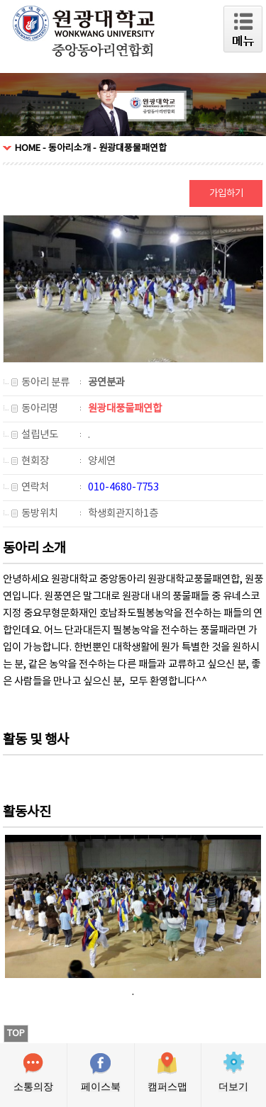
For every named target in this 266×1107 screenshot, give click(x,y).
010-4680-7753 (123, 487)
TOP (16, 1033)
